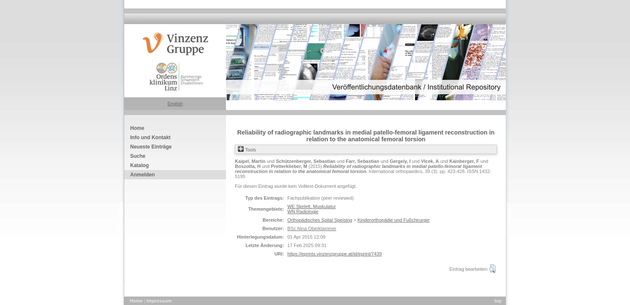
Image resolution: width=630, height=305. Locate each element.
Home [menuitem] (137, 128)
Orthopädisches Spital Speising (319, 220)
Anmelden (142, 175)
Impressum (159, 300)
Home (137, 300)
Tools (247, 149)
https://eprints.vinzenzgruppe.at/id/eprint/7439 (334, 253)
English (175, 103)
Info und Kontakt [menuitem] (150, 137)
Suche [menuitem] (137, 156)
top (498, 300)
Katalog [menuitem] (139, 165)
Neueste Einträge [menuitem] (151, 147)
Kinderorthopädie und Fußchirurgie (393, 220)
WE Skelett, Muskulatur (311, 206)
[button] (492, 268)
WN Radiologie (302, 211)
